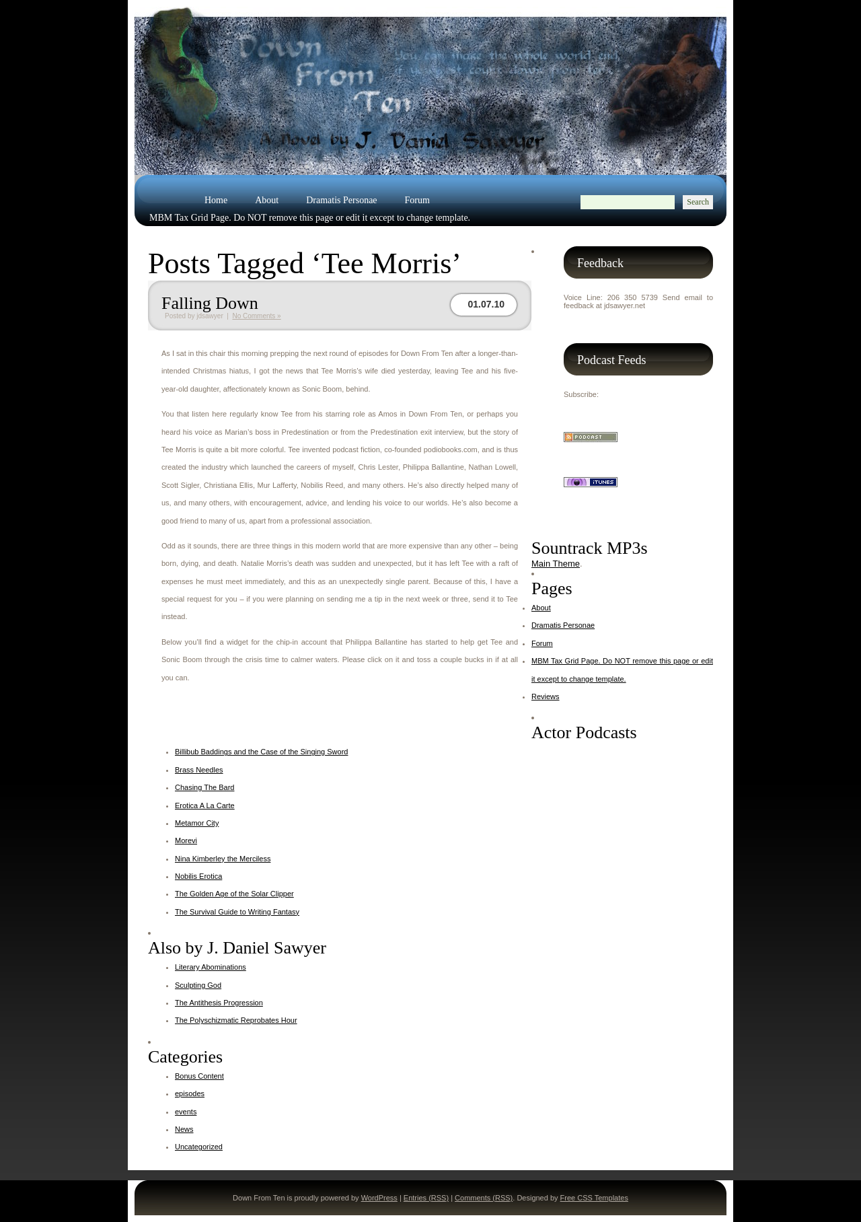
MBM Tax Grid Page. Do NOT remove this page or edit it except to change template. (309, 218)
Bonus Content (199, 1076)
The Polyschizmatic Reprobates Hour (236, 1020)
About (266, 200)
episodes (189, 1093)
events (185, 1112)
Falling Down (209, 303)
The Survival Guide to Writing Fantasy (237, 912)
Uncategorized (199, 1147)
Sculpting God (198, 985)
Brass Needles (199, 770)
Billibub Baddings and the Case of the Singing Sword (261, 752)
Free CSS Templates (594, 1198)
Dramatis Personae (341, 200)
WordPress (379, 1198)
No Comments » (256, 316)
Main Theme (555, 564)
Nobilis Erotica (198, 876)
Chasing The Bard (204, 787)
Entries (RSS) (426, 1198)
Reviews (165, 235)
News (184, 1129)
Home (215, 200)
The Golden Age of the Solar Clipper (234, 894)
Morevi (186, 840)
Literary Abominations (210, 967)
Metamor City (197, 823)
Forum (417, 200)
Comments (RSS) (484, 1198)
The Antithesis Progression (219, 1003)
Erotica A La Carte (205, 805)
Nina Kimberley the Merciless (222, 859)
